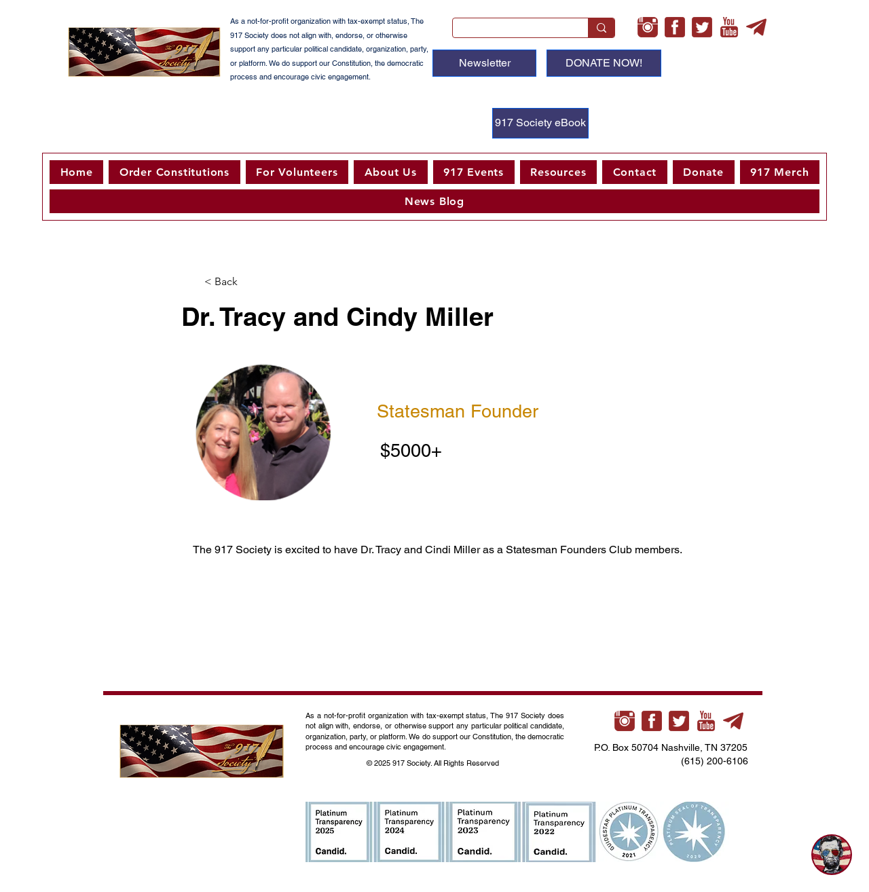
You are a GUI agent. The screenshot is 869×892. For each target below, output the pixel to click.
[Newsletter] (484, 63)
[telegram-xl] (756, 27)
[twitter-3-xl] (702, 27)
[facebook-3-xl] (675, 27)
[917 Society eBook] (540, 123)
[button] (297, 172)
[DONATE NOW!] (604, 63)
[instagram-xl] (647, 27)
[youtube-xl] (729, 27)
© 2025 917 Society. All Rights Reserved (434, 763)
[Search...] (510, 31)
